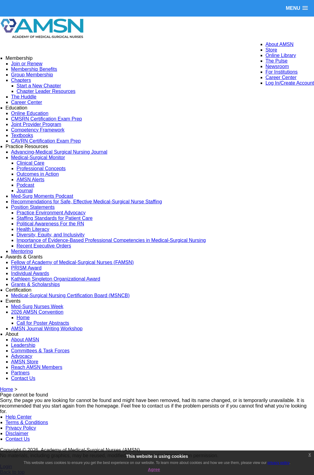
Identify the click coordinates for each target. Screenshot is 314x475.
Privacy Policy (21, 428)
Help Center (19, 416)
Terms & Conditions (27, 422)
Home (6, 389)
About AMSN (280, 44)
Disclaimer (17, 433)
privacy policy (278, 463)
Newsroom (277, 66)
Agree (154, 469)
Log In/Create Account (290, 83)
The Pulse (277, 60)
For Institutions (282, 72)
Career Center (281, 77)
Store (271, 49)
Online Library (281, 55)
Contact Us (18, 439)
